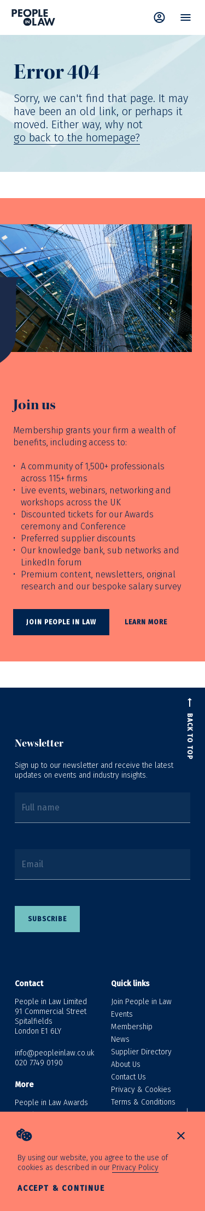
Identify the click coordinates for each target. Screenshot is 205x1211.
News (120, 1039)
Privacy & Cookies (141, 1089)
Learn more (146, 622)
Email (32, 864)
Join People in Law (141, 1001)
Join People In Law (61, 622)
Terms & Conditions (143, 1102)
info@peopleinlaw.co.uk (54, 1053)
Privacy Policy (135, 1167)
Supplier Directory (141, 1052)
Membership (132, 1026)
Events (122, 1014)
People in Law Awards (51, 1102)
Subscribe (47, 919)
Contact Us (128, 1077)
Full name (40, 807)
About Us (125, 1064)
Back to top (190, 736)
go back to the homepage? (77, 137)
